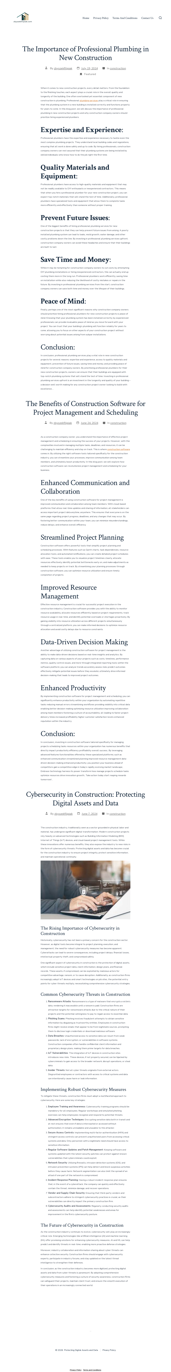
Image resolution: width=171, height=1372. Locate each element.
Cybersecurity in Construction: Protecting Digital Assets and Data (85, 798)
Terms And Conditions (124, 18)
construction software (118, 449)
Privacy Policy (100, 18)
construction (118, 68)
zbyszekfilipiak (63, 68)
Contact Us (147, 18)
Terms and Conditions (92, 1370)
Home (86, 18)
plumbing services (89, 100)
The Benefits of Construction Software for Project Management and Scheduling (85, 408)
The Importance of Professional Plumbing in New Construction (85, 53)
